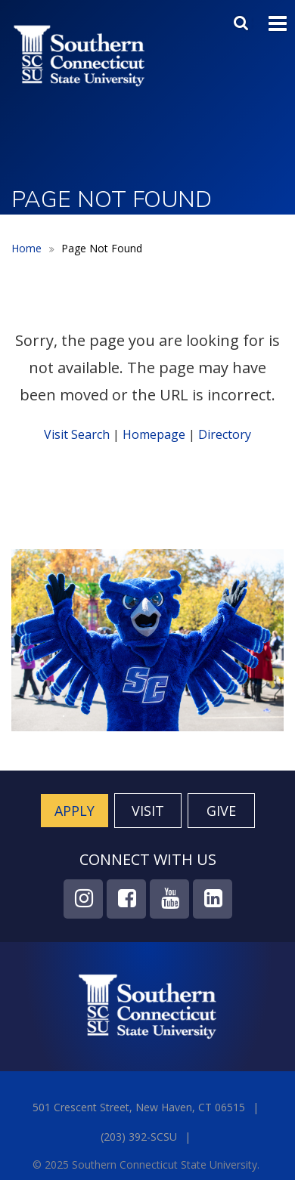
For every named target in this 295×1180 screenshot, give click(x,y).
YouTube (169, 899)
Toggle (277, 22)
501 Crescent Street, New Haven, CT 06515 (139, 1107)
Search (243, 19)
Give (221, 811)
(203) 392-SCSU (139, 1136)
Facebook (126, 899)
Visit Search (77, 434)
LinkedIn (212, 899)
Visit (148, 811)
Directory (224, 434)
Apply (74, 811)
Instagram (83, 899)
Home (26, 248)
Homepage (154, 434)
